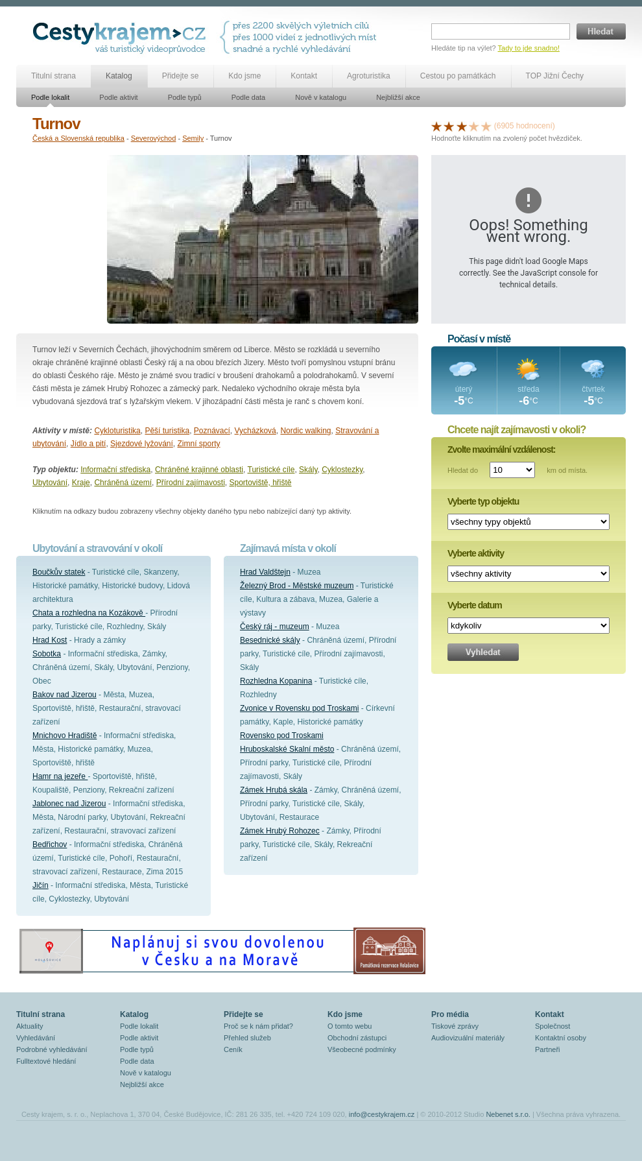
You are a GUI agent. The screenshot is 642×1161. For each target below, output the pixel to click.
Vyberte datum (474, 605)
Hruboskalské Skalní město (287, 749)
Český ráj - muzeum (274, 626)
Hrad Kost (49, 640)
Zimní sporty (199, 443)
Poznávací (212, 430)
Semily (193, 138)
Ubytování (49, 482)
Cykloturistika (117, 430)
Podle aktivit (118, 97)
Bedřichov (49, 844)
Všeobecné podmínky (361, 1049)
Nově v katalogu (320, 97)
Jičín (40, 885)
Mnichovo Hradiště (64, 735)
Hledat (601, 31)
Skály (308, 469)
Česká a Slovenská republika (78, 138)
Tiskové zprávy (455, 1026)
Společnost (552, 1026)
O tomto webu (349, 1026)
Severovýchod (153, 138)
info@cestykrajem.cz (382, 1114)
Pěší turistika (167, 430)
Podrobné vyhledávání (51, 1049)
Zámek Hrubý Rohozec (280, 830)
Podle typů (185, 97)
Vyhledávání (35, 1038)
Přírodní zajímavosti (190, 482)
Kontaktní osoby (560, 1038)
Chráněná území (123, 482)
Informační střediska (115, 469)
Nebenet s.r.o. (508, 1114)
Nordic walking (305, 430)
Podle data (249, 97)
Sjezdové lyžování (141, 443)
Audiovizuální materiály (468, 1038)
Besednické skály (270, 640)
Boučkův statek (58, 572)
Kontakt (304, 75)
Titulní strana (53, 75)
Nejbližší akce (398, 97)
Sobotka (46, 653)
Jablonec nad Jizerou (69, 803)
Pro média (450, 1014)
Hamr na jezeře (60, 776)
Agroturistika (368, 75)
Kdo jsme (244, 75)
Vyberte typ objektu (483, 501)
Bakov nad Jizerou (64, 694)
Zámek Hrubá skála (273, 790)
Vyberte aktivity (475, 553)
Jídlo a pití (88, 443)
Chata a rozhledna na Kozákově (88, 612)
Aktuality (29, 1026)
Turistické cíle (271, 469)
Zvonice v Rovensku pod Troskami (299, 708)
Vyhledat (483, 652)
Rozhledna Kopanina (276, 681)
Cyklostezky (342, 469)
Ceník (233, 1049)
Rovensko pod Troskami (282, 735)
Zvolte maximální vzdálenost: (501, 449)
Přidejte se (180, 75)
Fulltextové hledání (46, 1061)
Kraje (81, 482)
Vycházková (255, 430)
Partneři (547, 1049)
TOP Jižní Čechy (555, 75)
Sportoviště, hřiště (261, 482)
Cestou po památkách (458, 75)
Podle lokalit (50, 97)
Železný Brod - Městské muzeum (296, 585)
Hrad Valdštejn (265, 572)
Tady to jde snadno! (529, 48)
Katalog (119, 75)
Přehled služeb (247, 1038)
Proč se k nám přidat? (258, 1026)
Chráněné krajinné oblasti (199, 469)
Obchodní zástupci (356, 1038)
